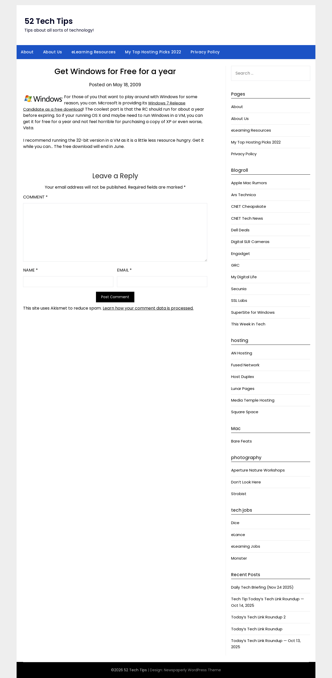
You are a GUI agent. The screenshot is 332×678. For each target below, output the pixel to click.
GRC (235, 265)
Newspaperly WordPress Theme (192, 670)
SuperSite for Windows (253, 312)
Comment (35, 197)
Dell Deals (240, 230)
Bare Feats (241, 441)
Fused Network (245, 365)
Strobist (238, 493)
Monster (239, 558)
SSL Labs (239, 300)
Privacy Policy (205, 52)
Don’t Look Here (246, 482)
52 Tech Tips (48, 21)
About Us (52, 52)
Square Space (244, 412)
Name (30, 270)
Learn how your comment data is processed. (148, 308)
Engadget (240, 253)
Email (124, 270)
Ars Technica (243, 194)
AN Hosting (241, 353)
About (27, 52)
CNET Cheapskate (248, 206)
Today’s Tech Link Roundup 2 (258, 617)
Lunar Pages (242, 388)
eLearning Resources (94, 52)
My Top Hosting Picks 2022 (153, 52)
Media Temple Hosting (252, 400)
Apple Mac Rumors (249, 182)
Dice (235, 522)
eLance (238, 534)
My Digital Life (244, 277)
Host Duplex (242, 376)
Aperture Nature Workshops (258, 470)
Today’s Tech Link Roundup (256, 629)
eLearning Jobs (245, 546)
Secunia (238, 288)
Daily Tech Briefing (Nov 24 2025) (262, 587)
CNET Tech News (247, 218)
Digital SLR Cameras (250, 241)
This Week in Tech (248, 324)
